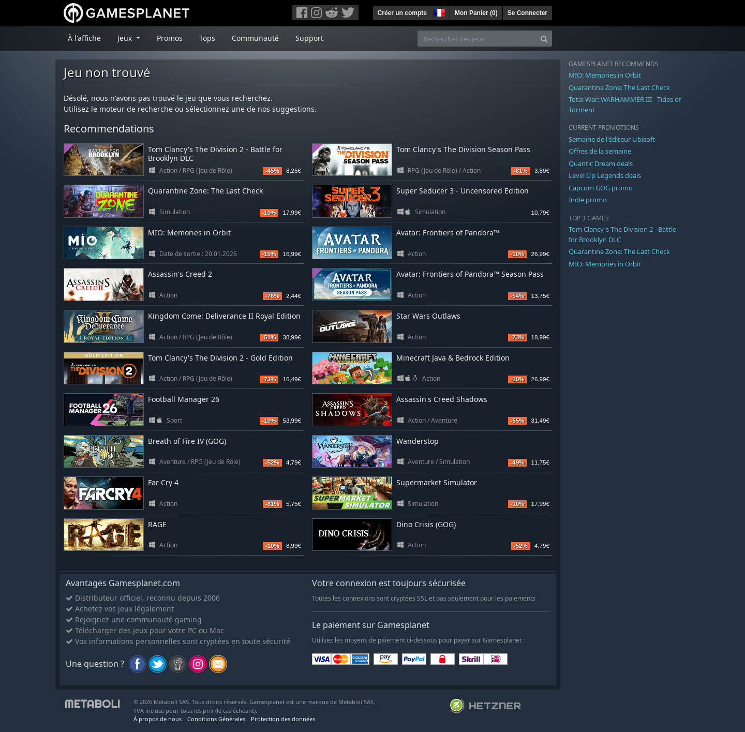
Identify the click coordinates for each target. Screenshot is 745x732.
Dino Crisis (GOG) (426, 524)
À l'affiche (84, 38)
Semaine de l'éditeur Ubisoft (612, 139)
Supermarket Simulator (436, 482)
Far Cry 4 (163, 482)
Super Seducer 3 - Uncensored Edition (462, 191)
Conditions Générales (216, 719)
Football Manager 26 (183, 399)
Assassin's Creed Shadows (441, 399)
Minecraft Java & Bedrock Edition (453, 358)
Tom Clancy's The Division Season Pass (463, 149)
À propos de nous (157, 719)
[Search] (544, 39)
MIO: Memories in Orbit (189, 232)
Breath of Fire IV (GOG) (187, 441)
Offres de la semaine (600, 151)
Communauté (255, 38)
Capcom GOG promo (601, 187)
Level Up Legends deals (605, 175)
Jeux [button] (125, 38)
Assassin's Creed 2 (180, 274)
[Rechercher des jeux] (477, 39)
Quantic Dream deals (601, 163)
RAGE (157, 524)
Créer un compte (402, 13)
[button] (438, 11)
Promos (170, 38)
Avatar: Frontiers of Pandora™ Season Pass (470, 274)
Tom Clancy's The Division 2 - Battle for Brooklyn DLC (215, 153)
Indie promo (588, 199)
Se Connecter (527, 13)
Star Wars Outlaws (428, 316)
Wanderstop (417, 441)
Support (309, 38)
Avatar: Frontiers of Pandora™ (447, 232)
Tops (207, 38)
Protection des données (283, 719)
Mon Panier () (476, 13)
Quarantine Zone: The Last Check (205, 191)
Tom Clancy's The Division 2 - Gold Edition (220, 358)
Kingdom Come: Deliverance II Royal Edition (224, 316)
